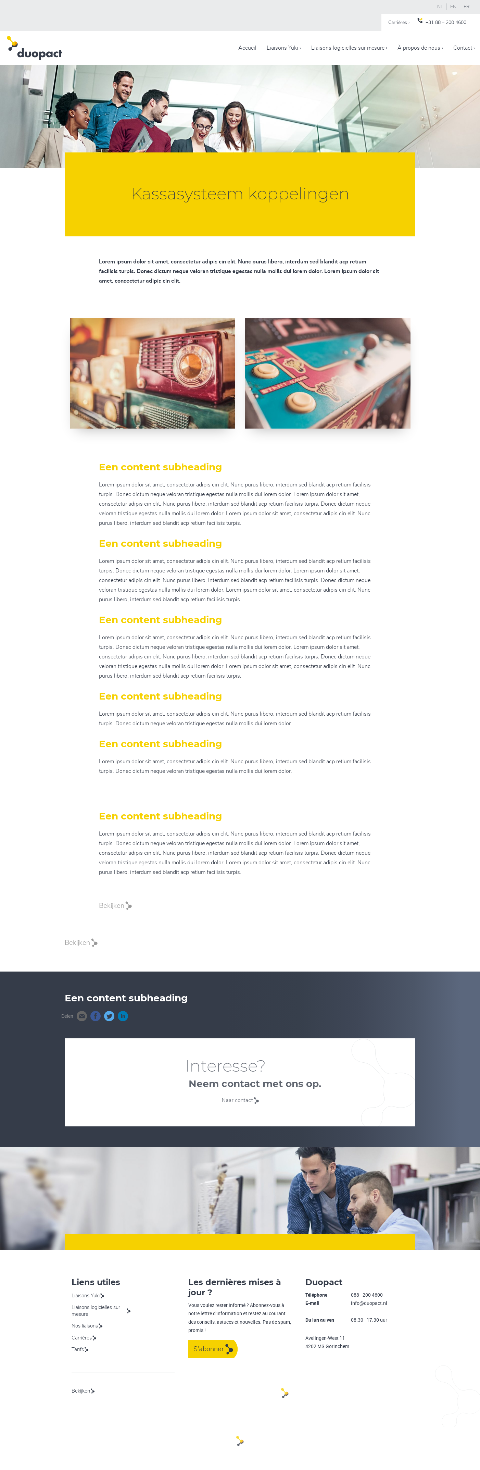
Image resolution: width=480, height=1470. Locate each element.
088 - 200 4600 (367, 1295)
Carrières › (398, 22)
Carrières (82, 1338)
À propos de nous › (420, 48)
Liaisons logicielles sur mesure (96, 1311)
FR (467, 6)
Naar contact (239, 1100)
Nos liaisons (85, 1326)
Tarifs (78, 1349)
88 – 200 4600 (450, 22)
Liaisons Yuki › (284, 48)
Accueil (247, 48)
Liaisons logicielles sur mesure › (349, 48)
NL (440, 6)
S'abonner (208, 1349)
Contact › (464, 48)
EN (453, 6)
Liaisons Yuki (86, 1295)
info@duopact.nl (369, 1303)
